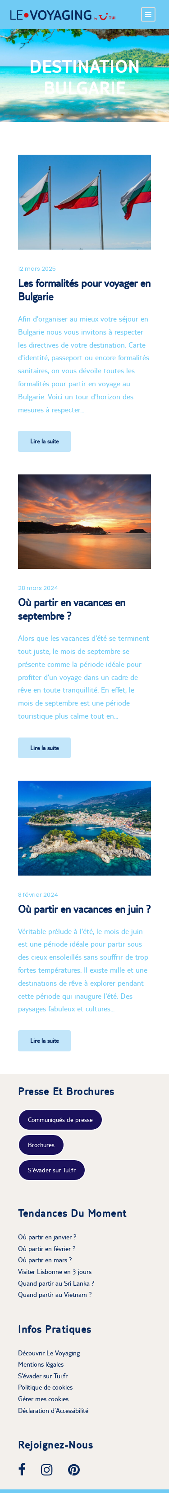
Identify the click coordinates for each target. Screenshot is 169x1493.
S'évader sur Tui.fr (52, 1170)
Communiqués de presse (60, 1119)
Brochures (41, 1145)
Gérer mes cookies (43, 1399)
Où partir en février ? (47, 1248)
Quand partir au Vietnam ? (55, 1294)
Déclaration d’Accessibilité (53, 1410)
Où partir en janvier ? (47, 1237)
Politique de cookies (45, 1387)
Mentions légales (41, 1364)
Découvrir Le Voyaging (49, 1353)
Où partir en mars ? (45, 1260)
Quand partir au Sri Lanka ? (56, 1283)
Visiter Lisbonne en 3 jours (54, 1271)
